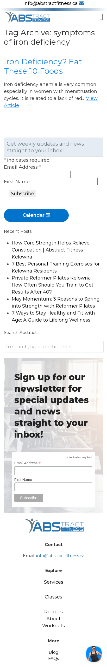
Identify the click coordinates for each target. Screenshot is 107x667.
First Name (17, 182)
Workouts (53, 626)
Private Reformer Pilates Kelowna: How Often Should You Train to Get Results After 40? (52, 285)
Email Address (22, 167)
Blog (54, 652)
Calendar (36, 215)
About (53, 619)
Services (53, 582)
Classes (53, 597)
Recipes (53, 612)
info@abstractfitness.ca (53, 3)
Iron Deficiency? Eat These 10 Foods (43, 66)
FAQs (53, 658)
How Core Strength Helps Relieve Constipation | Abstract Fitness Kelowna (51, 250)
